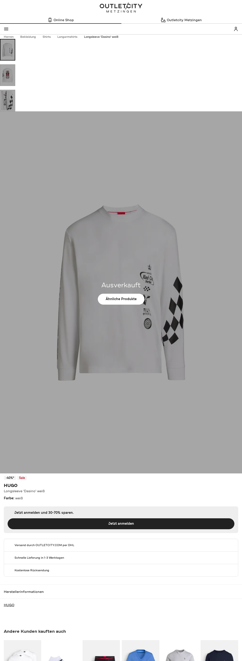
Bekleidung (30, 37)
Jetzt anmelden (121, 523)
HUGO (11, 485)
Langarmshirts (69, 37)
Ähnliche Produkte (121, 299)
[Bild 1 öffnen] (7, 50)
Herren (11, 37)
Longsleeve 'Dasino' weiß (101, 37)
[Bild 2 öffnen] (7, 75)
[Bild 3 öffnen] (7, 100)
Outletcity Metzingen (121, 8)
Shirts (49, 37)
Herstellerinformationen (121, 591)
